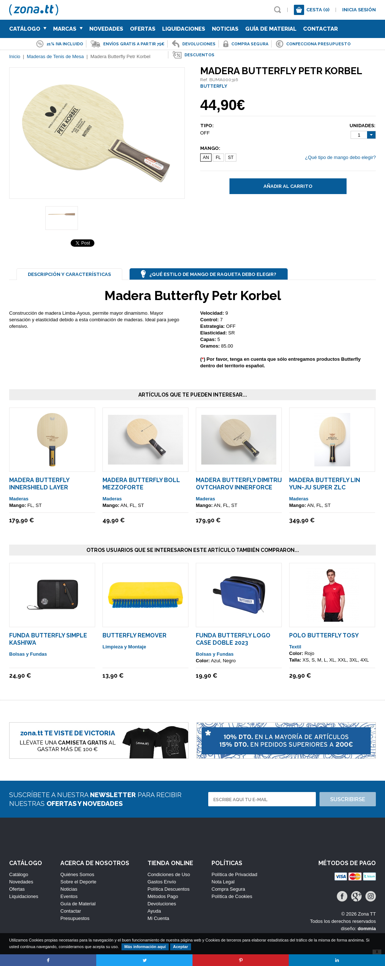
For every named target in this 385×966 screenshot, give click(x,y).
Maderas (19, 498)
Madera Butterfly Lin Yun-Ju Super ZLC (324, 484)
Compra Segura (228, 889)
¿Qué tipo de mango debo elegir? (340, 157)
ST (230, 157)
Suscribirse (347, 799)
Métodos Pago (162, 896)
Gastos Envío (161, 881)
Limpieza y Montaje (124, 646)
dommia (367, 928)
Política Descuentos (168, 889)
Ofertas (143, 29)
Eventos (69, 896)
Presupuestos (75, 918)
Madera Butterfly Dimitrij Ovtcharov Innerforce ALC (239, 487)
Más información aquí (145, 946)
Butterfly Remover (134, 635)
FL (218, 157)
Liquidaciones (183, 29)
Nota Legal (223, 881)
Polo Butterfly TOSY (324, 635)
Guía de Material (270, 29)
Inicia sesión (359, 9)
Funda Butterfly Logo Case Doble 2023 (233, 639)
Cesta (317, 9)
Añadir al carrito (288, 186)
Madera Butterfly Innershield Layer (39, 484)
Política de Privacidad (234, 874)
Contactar (320, 29)
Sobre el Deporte (78, 881)
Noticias (225, 29)
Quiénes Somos (77, 874)
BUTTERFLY (213, 86)
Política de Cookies (232, 896)
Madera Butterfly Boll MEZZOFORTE (141, 484)
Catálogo (27, 29)
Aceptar (180, 946)
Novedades (106, 29)
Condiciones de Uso (168, 874)
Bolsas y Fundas (28, 654)
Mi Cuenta (158, 918)
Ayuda (154, 911)
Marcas (68, 29)
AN (206, 157)
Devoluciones (161, 903)
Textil (295, 646)
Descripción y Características (69, 274)
